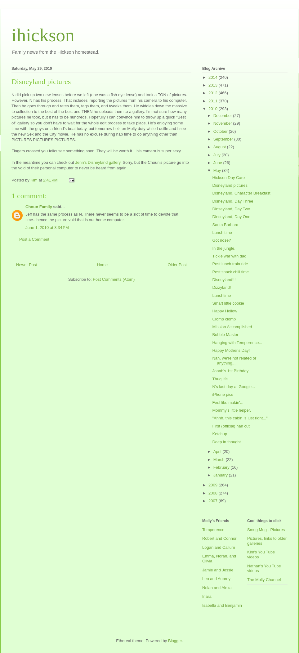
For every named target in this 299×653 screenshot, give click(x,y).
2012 (213, 93)
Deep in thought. (227, 442)
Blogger (175, 640)
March (219, 459)
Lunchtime (221, 295)
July (217, 155)
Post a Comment (34, 239)
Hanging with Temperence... (237, 342)
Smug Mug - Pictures (266, 529)
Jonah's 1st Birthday (230, 371)
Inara (207, 596)
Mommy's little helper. (231, 410)
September (223, 139)
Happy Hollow (224, 311)
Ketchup (219, 434)
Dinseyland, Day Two (231, 209)
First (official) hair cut (230, 426)
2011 (213, 101)
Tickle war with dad (229, 256)
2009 (213, 485)
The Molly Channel (264, 579)
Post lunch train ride (230, 264)
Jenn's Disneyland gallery (97, 162)
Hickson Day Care (228, 177)
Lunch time (222, 232)
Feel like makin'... (227, 402)
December (223, 115)
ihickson (42, 35)
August (220, 147)
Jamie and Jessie (217, 570)
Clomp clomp (224, 319)
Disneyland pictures (229, 185)
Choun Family (38, 206)
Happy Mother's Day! (231, 350)
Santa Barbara (225, 224)
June (218, 162)
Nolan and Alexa (217, 587)
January (221, 475)
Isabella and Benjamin (222, 605)
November (223, 123)
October (221, 131)
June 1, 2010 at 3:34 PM (47, 227)
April (218, 451)
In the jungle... (225, 248)
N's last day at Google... (233, 386)
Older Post (177, 264)
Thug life (220, 379)
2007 (213, 501)
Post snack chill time (230, 272)
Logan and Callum (218, 547)
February (222, 467)
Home (102, 264)
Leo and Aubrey (216, 578)
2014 (213, 77)
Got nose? (221, 240)
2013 (213, 85)
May (217, 170)
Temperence (213, 529)
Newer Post (26, 264)
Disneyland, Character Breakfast (241, 193)
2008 (213, 493)
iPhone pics (222, 394)
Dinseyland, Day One (231, 216)
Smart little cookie (228, 303)
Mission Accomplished (232, 326)
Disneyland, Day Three (232, 201)
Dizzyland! (221, 287)
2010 (213, 108)
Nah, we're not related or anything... (234, 360)
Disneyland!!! (223, 279)
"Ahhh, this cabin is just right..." (239, 418)
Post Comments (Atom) (114, 279)
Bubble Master (225, 334)
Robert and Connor (219, 538)
